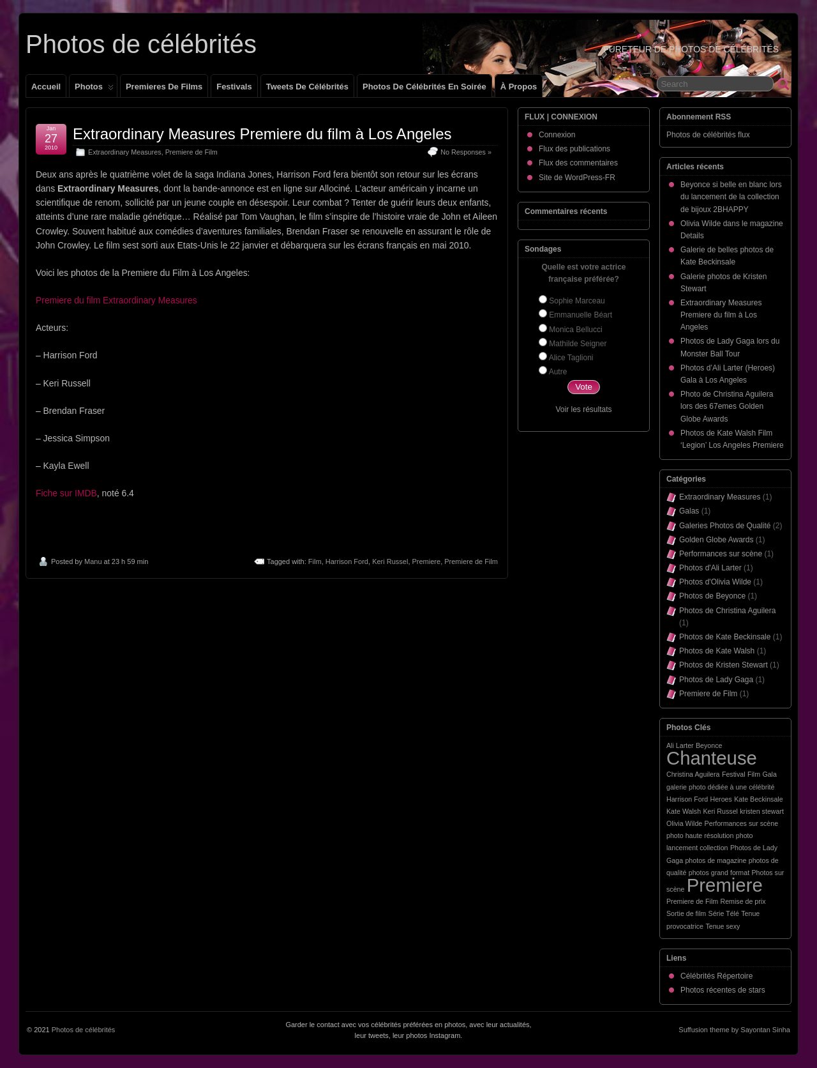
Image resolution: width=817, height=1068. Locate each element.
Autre (558, 371)
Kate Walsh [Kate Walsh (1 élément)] (683, 811)
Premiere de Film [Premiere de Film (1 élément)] (692, 901)
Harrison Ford (347, 561)
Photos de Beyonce (712, 595)
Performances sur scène (720, 553)
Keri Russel (390, 561)
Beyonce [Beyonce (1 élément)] (709, 745)
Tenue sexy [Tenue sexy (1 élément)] (722, 926)
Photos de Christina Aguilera (727, 610)
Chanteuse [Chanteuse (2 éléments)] (711, 757)
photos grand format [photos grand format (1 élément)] (719, 872)
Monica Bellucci (575, 329)
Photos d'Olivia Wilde (715, 581)
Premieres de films (164, 86)
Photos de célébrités (141, 44)
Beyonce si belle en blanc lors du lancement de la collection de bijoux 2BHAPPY (731, 196)
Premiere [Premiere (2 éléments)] (725, 885)
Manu (93, 561)
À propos (518, 86)
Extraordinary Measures (124, 152)
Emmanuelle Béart (580, 314)
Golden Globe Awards (716, 539)
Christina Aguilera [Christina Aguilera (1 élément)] (693, 774)
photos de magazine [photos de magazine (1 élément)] (715, 860)
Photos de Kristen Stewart (723, 664)
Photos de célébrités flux (708, 134)
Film (315, 561)
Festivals (233, 86)
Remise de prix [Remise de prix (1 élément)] (742, 901)
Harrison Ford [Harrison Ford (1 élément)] (687, 799)
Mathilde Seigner (577, 343)
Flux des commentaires (578, 162)
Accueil (46, 86)
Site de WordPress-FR (577, 177)
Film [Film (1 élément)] (753, 774)
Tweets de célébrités (307, 86)
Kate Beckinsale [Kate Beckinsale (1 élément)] (758, 799)
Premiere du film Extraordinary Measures (116, 300)
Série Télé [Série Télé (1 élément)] (723, 913)
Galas (689, 511)
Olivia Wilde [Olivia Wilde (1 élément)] (684, 823)
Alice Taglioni (571, 357)
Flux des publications (574, 148)
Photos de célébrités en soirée (424, 86)
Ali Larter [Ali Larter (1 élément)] (680, 745)
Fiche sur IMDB (66, 493)
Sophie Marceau (576, 300)
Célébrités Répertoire (716, 976)
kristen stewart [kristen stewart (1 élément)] (762, 811)
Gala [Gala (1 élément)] (769, 774)
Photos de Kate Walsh (716, 650)
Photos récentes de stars (722, 990)
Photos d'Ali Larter (710, 567)
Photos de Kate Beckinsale (724, 636)
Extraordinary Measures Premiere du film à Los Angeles (262, 133)
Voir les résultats (583, 409)
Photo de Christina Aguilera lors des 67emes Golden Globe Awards (726, 406)
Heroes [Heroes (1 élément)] (720, 799)
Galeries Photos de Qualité (724, 525)
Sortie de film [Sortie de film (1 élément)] (686, 913)
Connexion (557, 134)
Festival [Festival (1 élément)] (734, 774)
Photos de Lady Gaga (716, 679)
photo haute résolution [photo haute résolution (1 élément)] (699, 835)
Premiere (426, 561)
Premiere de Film (191, 152)
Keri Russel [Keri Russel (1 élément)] (720, 811)
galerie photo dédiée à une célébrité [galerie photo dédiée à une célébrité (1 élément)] (720, 787)
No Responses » (465, 152)
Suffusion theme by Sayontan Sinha (734, 1030)
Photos (94, 89)
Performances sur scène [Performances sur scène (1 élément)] (742, 823)
